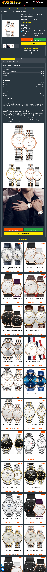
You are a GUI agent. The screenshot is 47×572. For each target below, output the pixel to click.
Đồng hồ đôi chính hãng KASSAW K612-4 (12, 487)
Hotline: (33, 43)
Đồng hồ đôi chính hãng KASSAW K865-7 (35, 330)
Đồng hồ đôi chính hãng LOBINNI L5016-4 (35, 518)
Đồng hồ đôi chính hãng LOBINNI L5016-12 (34, 267)
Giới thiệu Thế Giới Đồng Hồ (10, 61)
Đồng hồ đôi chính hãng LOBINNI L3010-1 (35, 550)
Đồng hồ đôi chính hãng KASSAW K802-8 (35, 424)
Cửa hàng (26, 2)
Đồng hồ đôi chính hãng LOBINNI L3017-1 (12, 424)
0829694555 (39, 2)
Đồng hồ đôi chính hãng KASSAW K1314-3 (12, 361)
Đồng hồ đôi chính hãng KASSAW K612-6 (12, 518)
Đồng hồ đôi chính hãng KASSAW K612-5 (35, 487)
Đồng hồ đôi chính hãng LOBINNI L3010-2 (12, 550)
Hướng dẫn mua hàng (22, 59)
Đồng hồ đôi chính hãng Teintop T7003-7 (35, 361)
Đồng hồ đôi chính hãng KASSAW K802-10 (34, 455)
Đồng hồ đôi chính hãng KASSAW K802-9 (12, 455)
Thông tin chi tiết (8, 59)
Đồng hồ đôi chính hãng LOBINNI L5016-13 (12, 298)
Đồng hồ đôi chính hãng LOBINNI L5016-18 (12, 330)
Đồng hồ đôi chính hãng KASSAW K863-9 (35, 298)
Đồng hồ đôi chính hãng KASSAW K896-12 (12, 393)
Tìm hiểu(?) (27, 31)
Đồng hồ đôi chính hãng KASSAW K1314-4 (34, 393)
